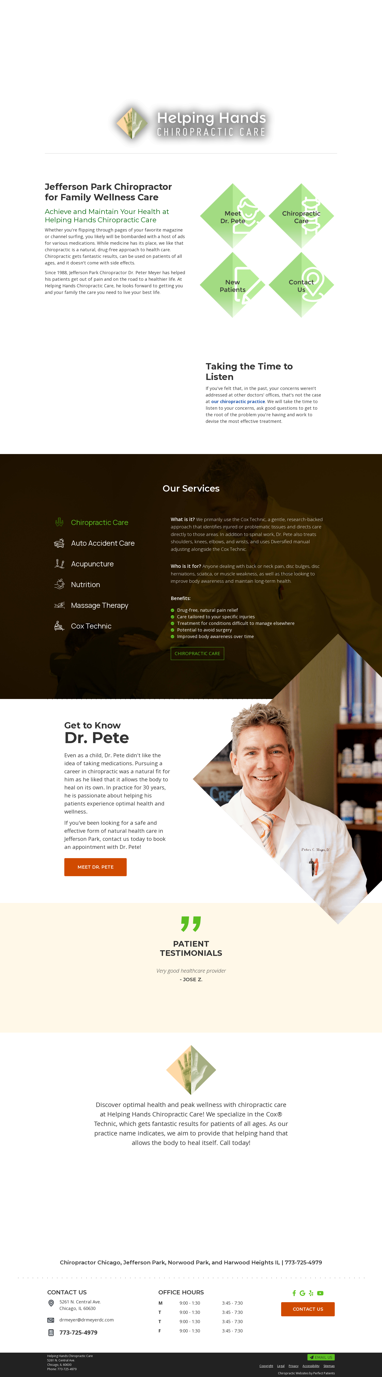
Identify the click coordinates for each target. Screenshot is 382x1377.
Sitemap (329, 1366)
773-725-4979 (288, 5)
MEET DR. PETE (95, 867)
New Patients (266, 161)
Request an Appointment (136, 5)
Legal (281, 1366)
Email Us (59, 5)
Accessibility (311, 1366)
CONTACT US (308, 1309)
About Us (101, 161)
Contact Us (305, 161)
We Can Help (224, 161)
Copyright (266, 1366)
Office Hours (90, 5)
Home (71, 161)
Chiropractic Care (197, 653)
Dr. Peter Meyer (141, 161)
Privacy (293, 1366)
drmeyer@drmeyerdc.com (86, 1320)
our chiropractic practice (238, 401)
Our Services (184, 161)
